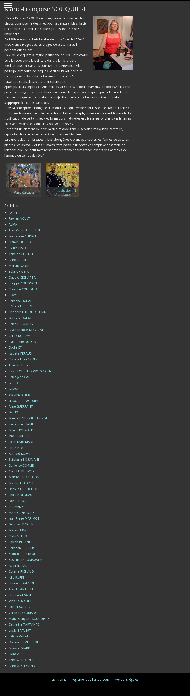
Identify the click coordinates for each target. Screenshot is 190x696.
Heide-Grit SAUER (21, 595)
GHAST (14, 389)
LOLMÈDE (16, 506)
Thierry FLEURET (21, 365)
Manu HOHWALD (21, 430)
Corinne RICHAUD (21, 571)
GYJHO (13, 412)
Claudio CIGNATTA (22, 277)
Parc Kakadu (24, 192)
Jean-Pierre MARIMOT (24, 518)
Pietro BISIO (17, 248)
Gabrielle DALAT (20, 318)
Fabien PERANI (19, 542)
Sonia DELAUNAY (21, 324)
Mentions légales (126, 679)
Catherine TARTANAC (24, 624)
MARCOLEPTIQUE (21, 513)
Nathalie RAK (18, 566)
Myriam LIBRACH (21, 483)
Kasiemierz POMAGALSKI (26, 559)
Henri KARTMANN (21, 442)
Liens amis (58, 679)
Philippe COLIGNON (23, 283)
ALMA (13, 224)
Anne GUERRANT (21, 406)
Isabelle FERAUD (20, 353)
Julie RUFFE (16, 577)
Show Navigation (7, 6)
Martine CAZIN (19, 265)
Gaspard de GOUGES (23, 401)
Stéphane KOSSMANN (24, 459)
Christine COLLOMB (23, 289)
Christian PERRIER (21, 548)
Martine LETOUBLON (24, 477)
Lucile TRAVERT (20, 630)
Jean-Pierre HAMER (22, 424)
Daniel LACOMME (21, 465)
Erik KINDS (16, 448)
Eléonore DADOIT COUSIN (27, 312)
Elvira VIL (15, 654)
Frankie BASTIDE (21, 242)
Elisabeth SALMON (22, 583)
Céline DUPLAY (19, 336)
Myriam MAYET (19, 530)
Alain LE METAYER (21, 471)
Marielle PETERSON (22, 554)
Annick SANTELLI (21, 589)
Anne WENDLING (21, 660)
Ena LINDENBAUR (21, 495)
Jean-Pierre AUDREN (23, 236)
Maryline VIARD (19, 648)
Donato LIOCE (19, 501)
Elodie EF (15, 347)
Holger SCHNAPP (21, 607)
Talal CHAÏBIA (19, 271)
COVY (13, 295)
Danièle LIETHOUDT (23, 489)
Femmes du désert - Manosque (62, 192)
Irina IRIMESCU (19, 436)
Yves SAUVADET (20, 601)
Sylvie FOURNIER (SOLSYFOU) (30, 371)
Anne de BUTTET (21, 254)
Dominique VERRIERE (24, 642)
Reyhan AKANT (19, 218)
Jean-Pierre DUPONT (23, 341)
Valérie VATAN (19, 636)
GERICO (14, 383)
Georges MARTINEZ (23, 524)
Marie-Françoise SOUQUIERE (29, 619)
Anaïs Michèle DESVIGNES (27, 330)
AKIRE (13, 212)
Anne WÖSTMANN (22, 666)
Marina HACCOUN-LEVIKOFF (29, 418)
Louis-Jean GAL (19, 377)
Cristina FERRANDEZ (23, 359)
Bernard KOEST (20, 454)
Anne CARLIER (19, 260)
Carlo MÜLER (18, 536)
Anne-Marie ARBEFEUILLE (27, 230)
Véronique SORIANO (23, 613)
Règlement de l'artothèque (90, 679)
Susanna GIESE (19, 394)
